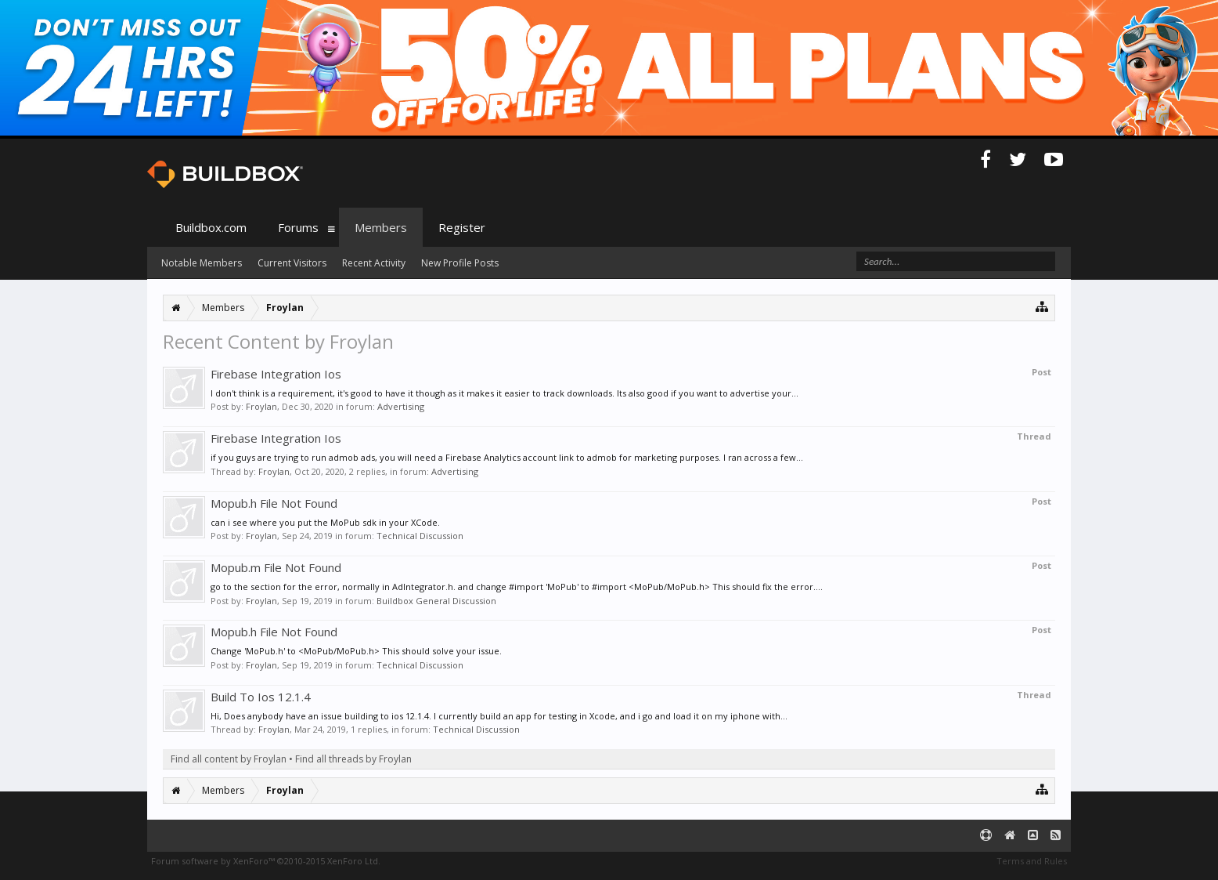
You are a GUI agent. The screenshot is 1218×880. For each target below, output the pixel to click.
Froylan (261, 406)
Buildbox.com (211, 227)
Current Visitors (292, 263)
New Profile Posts (460, 263)
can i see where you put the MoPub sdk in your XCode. (325, 522)
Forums (298, 227)
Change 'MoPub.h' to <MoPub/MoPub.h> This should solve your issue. (356, 651)
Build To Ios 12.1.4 (261, 696)
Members (381, 227)
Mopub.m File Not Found (276, 567)
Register (461, 227)
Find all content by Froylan (228, 759)
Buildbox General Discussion (436, 601)
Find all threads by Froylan (353, 759)
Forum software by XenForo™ (265, 861)
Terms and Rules (1031, 861)
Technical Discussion (420, 535)
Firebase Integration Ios (276, 374)
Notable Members (201, 263)
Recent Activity (373, 263)
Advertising (400, 406)
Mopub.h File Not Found (274, 503)
